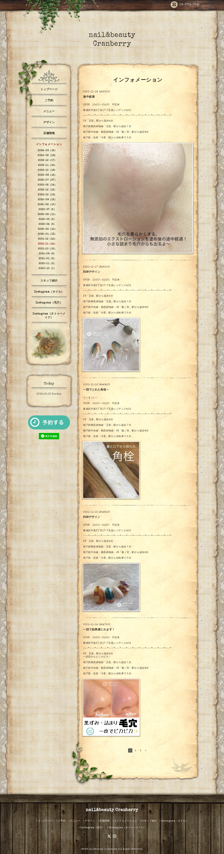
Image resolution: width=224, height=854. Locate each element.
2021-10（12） (47, 249)
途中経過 (89, 97)
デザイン (49, 122)
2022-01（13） (47, 234)
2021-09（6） (47, 254)
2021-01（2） (47, 258)
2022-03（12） (47, 229)
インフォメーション (49, 144)
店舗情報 (49, 133)
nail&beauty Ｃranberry (103, 849)
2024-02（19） (47, 155)
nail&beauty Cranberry (112, 810)
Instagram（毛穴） (49, 303)
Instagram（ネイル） (49, 292)
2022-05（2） (47, 219)
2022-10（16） (47, 195)
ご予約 (49, 100)
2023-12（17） (47, 160)
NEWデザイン (91, 272)
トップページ (49, 89)
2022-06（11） (47, 214)
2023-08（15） (47, 175)
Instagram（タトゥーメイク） (49, 316)
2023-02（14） (47, 185)
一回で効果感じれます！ (99, 629)
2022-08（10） (47, 204)
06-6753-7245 (185, 5)
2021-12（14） (47, 239)
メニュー (49, 111)
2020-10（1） (47, 268)
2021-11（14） (47, 244)
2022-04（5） (47, 224)
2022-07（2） (47, 209)
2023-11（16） (47, 165)
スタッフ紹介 (49, 281)
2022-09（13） (47, 199)
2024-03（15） (47, 150)
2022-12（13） (47, 190)
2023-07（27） (47, 180)
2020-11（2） (47, 263)
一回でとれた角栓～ (96, 390)
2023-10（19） (47, 170)
